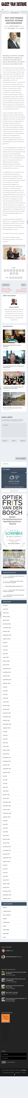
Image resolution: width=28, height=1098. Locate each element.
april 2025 (5, 609)
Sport (4, 937)
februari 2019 (6, 883)
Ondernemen (6, 922)
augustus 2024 (6, 638)
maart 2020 (6, 835)
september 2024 (7, 635)
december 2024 (7, 624)
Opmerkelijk (6, 929)
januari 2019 (6, 887)
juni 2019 (5, 869)
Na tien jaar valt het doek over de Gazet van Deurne (14, 576)
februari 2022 (6, 750)
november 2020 (7, 805)
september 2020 (7, 813)
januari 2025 (6, 620)
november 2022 (7, 716)
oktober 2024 (6, 631)
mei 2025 (5, 605)
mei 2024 (5, 650)
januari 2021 (6, 798)
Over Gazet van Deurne (8, 1072)
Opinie (4, 926)
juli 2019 (5, 865)
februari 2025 (6, 616)
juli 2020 (5, 820)
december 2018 (7, 891)
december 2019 (7, 846)
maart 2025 (6, 613)
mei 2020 (5, 828)
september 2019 (7, 857)
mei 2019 (5, 872)
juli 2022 (5, 731)
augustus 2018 (6, 898)
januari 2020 (6, 843)
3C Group (24, 1070)
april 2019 (5, 876)
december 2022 (7, 713)
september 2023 (7, 679)
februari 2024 (6, 661)
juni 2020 (5, 824)
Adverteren (17, 1072)
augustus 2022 (6, 728)
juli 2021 (5, 776)
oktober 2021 (6, 765)
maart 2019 (6, 880)
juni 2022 (5, 735)
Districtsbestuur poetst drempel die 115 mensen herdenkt (16, 999)
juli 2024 (5, 642)
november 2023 (7, 672)
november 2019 (7, 850)
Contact (23, 1072)
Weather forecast (14, 487)
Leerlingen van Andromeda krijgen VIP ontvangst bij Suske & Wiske (13, 387)
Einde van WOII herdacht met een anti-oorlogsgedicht (16, 979)
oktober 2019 (6, 854)
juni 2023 (5, 690)
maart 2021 (6, 791)
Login (3, 1062)
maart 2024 (6, 657)
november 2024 (7, 627)
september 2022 (7, 724)
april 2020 (5, 831)
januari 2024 (6, 664)
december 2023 (7, 668)
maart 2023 (6, 702)
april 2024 (5, 653)
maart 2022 (6, 746)
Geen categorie (7, 915)
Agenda (5, 907)
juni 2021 (5, 779)
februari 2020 (6, 839)
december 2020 (7, 802)
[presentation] (7, 450)
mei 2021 (5, 783)
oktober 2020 (6, 809)
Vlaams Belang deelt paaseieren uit (14, 586)
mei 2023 (5, 694)
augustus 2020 (6, 817)
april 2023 (5, 698)
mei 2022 (5, 739)
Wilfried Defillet (14, 26)
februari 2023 (6, 705)
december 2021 (7, 757)
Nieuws (5, 918)
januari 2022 (6, 754)
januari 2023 (6, 709)
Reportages (11, 28)
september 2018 (7, 895)
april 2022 (5, 742)
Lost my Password (11, 1062)
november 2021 (7, 761)
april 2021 (5, 787)
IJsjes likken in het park (12, 992)
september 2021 (7, 768)
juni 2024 (5, 646)
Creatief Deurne (7, 911)
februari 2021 (6, 794)
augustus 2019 (6, 861)
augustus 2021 (6, 772)
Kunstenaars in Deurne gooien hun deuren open (15, 986)
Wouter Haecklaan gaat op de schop (12, 408)
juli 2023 (5, 687)
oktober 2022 (6, 720)
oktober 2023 (6, 676)
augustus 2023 (6, 683)
